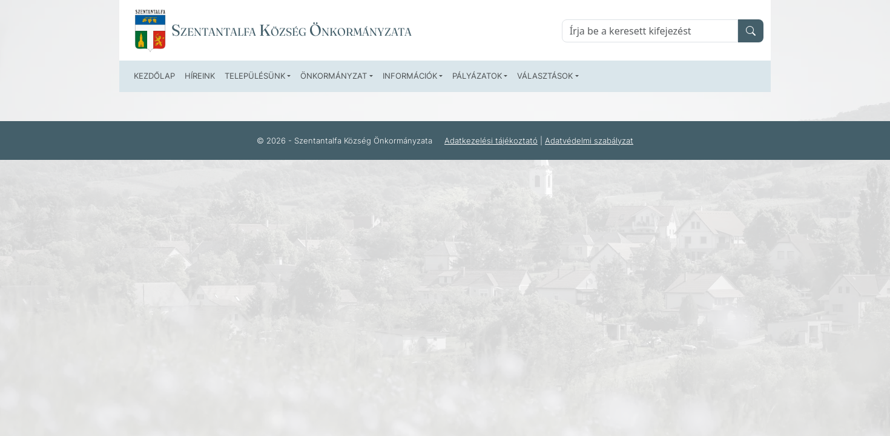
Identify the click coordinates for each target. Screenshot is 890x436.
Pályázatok (477, 76)
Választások (545, 76)
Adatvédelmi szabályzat (589, 140)
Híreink (200, 76)
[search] (750, 30)
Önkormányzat (333, 76)
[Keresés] (650, 30)
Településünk (255, 76)
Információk (410, 76)
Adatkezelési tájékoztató (491, 140)
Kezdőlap (154, 76)
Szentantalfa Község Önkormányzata (291, 30)
